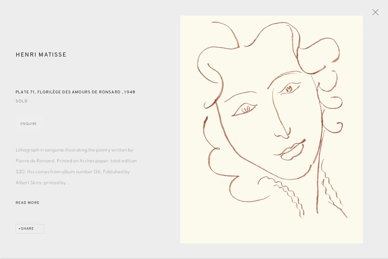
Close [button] (377, 14)
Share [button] (27, 231)
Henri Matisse (41, 57)
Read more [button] (28, 205)
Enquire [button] (28, 126)
